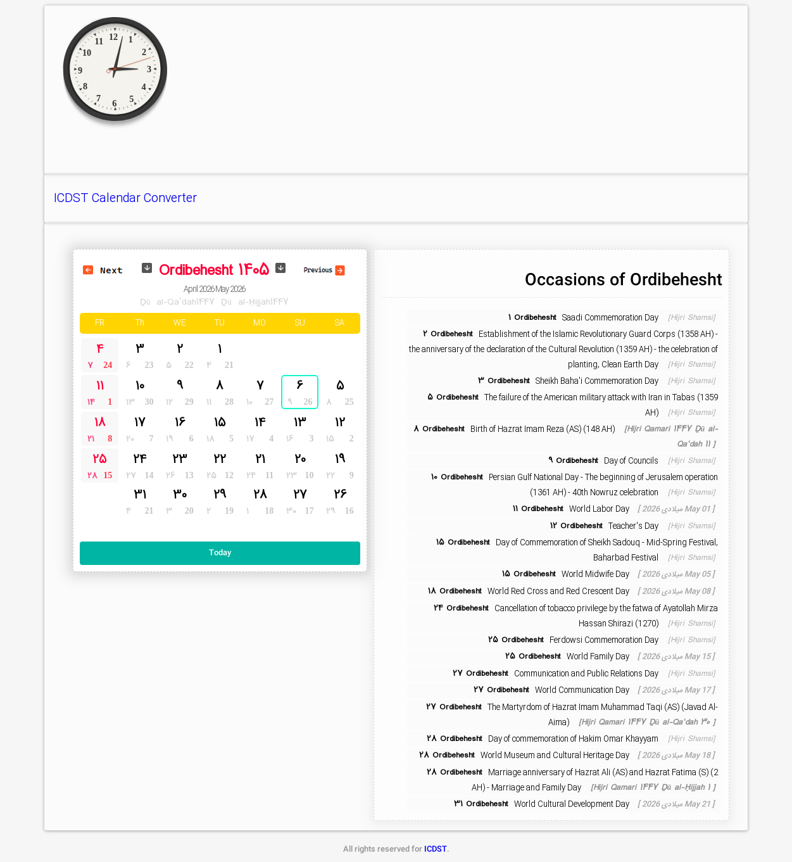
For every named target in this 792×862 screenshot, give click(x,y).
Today (220, 553)
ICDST (71, 198)
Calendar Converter (144, 198)
